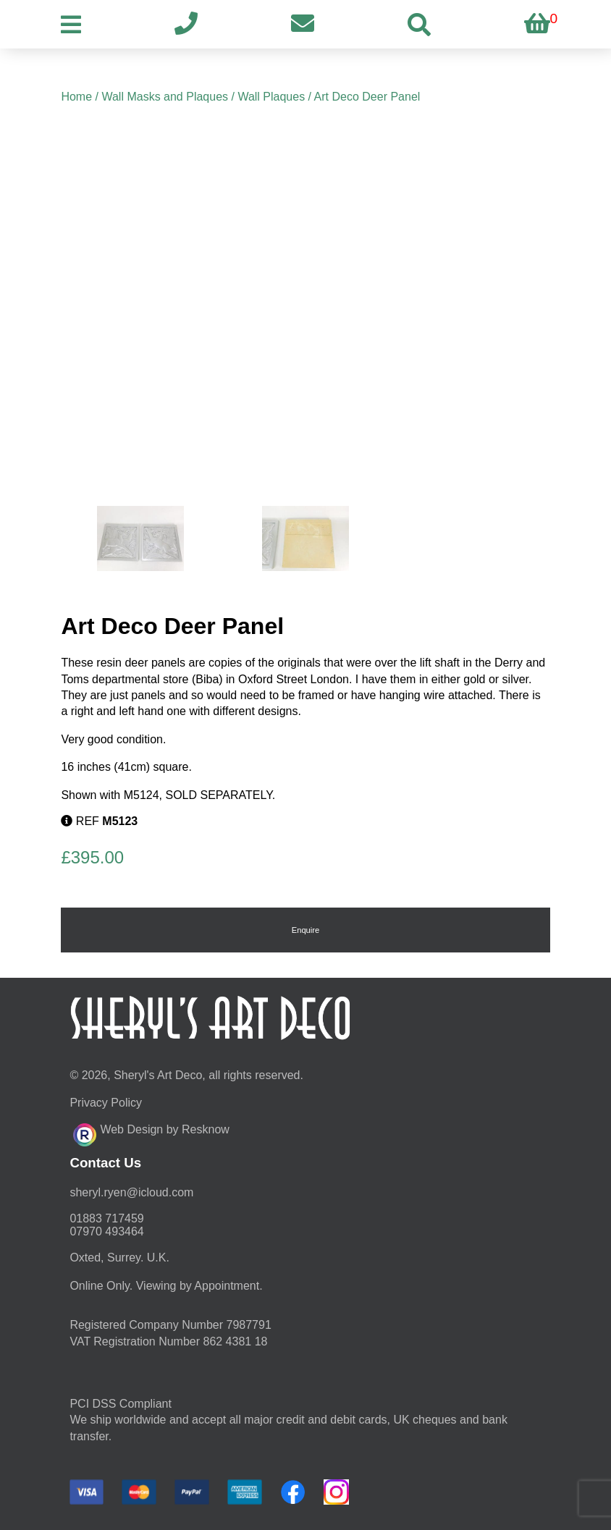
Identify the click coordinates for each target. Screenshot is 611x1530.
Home (76, 96)
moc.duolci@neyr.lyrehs (131, 1192)
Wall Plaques (271, 96)
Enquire (306, 930)
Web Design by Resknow (151, 1132)
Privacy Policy (105, 1102)
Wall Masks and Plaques (164, 96)
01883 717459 (106, 1218)
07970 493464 (106, 1231)
